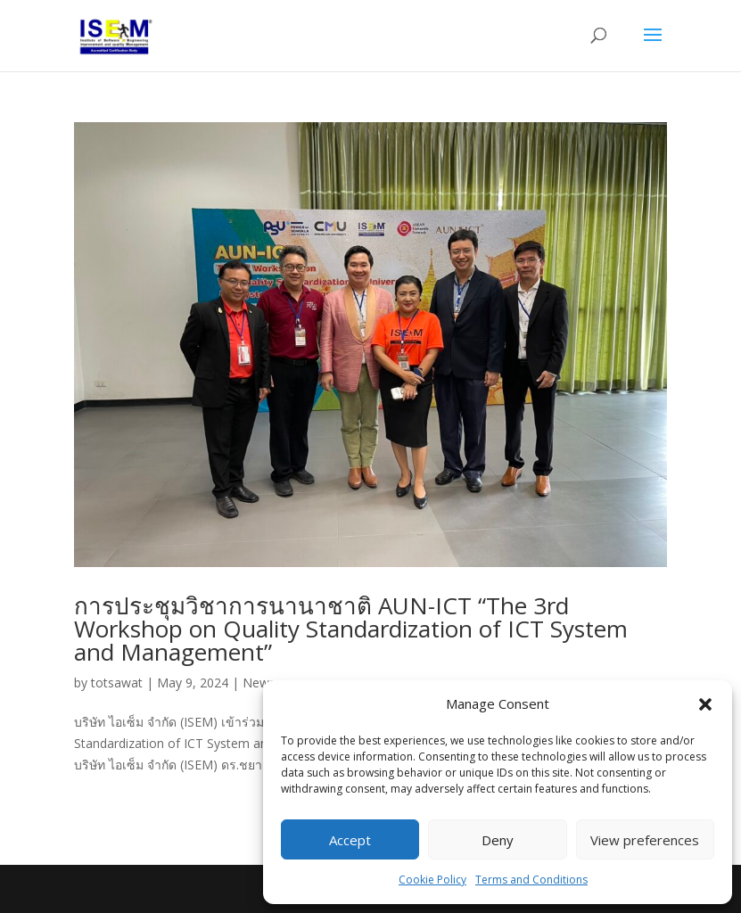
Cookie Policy (432, 879)
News (259, 682)
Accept (350, 840)
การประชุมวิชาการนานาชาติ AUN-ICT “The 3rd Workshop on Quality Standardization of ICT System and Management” (351, 628)
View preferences (644, 840)
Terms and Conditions (531, 879)
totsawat (117, 682)
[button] (705, 704)
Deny (498, 840)
